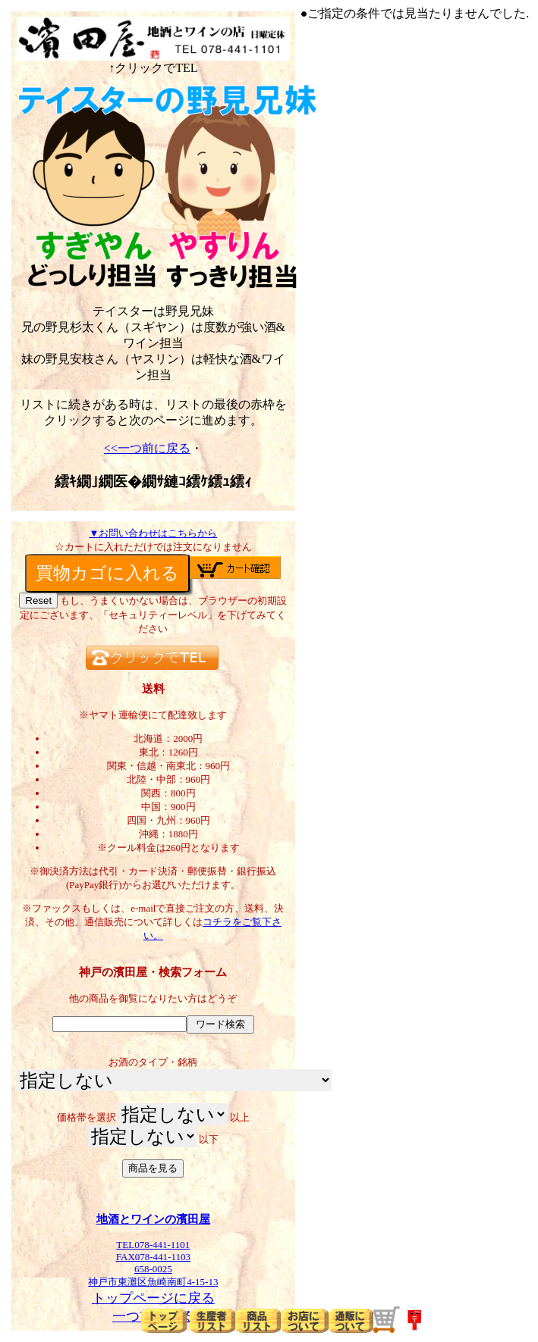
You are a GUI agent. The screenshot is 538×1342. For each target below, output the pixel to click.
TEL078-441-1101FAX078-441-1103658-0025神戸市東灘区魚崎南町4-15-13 (153, 1258)
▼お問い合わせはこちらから (153, 533)
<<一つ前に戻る (147, 448)
